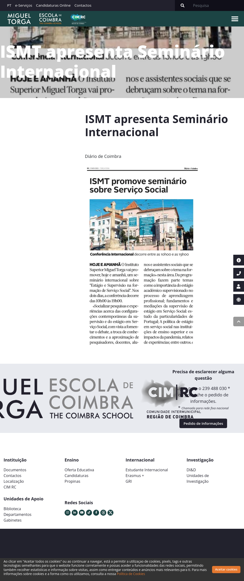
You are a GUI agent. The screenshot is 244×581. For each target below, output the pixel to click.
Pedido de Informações (203, 425)
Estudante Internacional (147, 473)
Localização (14, 484)
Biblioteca (12, 512)
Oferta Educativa (79, 473)
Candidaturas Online (53, 5)
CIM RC (10, 490)
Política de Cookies (139, 573)
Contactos (82, 5)
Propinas (72, 484)
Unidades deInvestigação (198, 481)
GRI (129, 484)
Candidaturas (76, 479)
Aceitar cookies (226, 569)
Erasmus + (135, 479)
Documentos (15, 473)
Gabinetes (12, 523)
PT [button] (9, 5)
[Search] (217, 5)
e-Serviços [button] (23, 5)
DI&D (191, 473)
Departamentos (17, 517)
